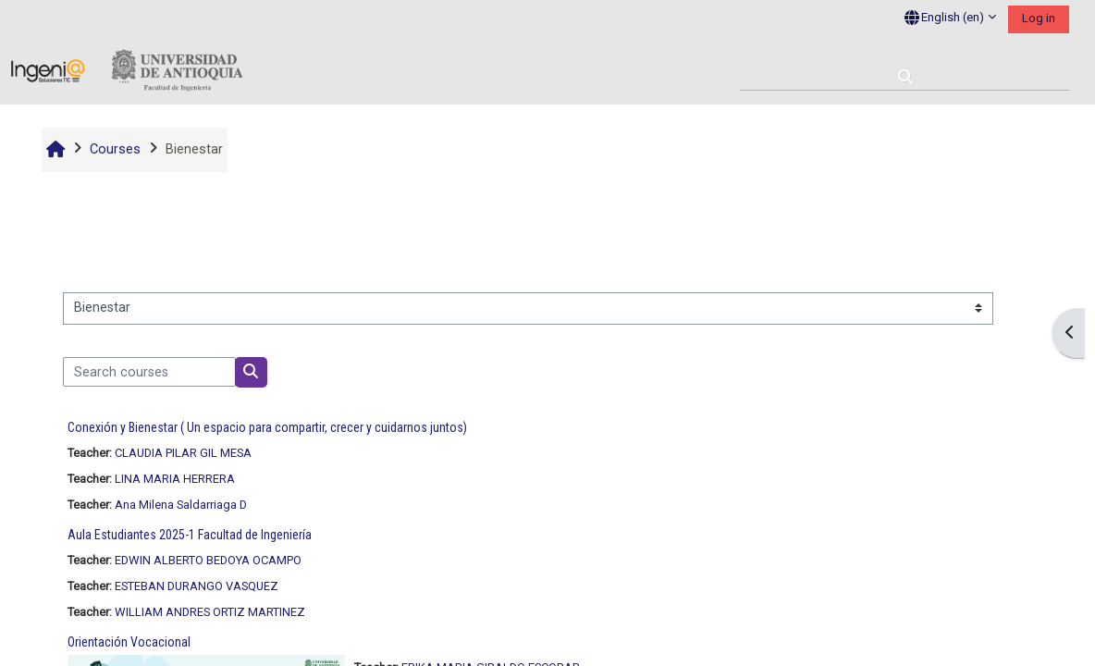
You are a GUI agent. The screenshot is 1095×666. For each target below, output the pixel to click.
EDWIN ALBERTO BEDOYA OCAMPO (208, 560)
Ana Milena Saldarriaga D (181, 505)
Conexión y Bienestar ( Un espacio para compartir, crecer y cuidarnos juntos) (267, 427)
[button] (950, 18)
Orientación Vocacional (129, 642)
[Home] (126, 71)
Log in (1038, 18)
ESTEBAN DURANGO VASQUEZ (196, 586)
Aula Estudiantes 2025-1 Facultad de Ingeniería (190, 534)
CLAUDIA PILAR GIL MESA (183, 453)
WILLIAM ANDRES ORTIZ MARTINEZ (210, 612)
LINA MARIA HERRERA (175, 479)
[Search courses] (149, 372)
